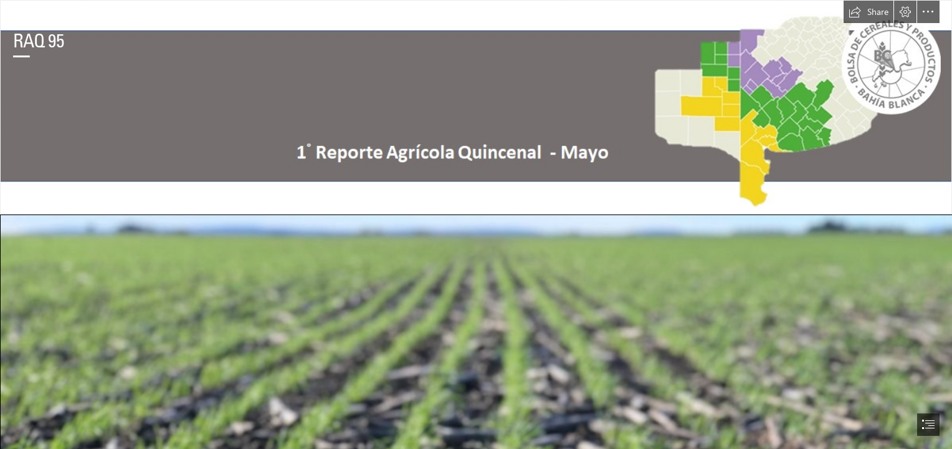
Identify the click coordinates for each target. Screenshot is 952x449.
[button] (868, 12)
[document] (476, 224)
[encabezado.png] (476, 107)
